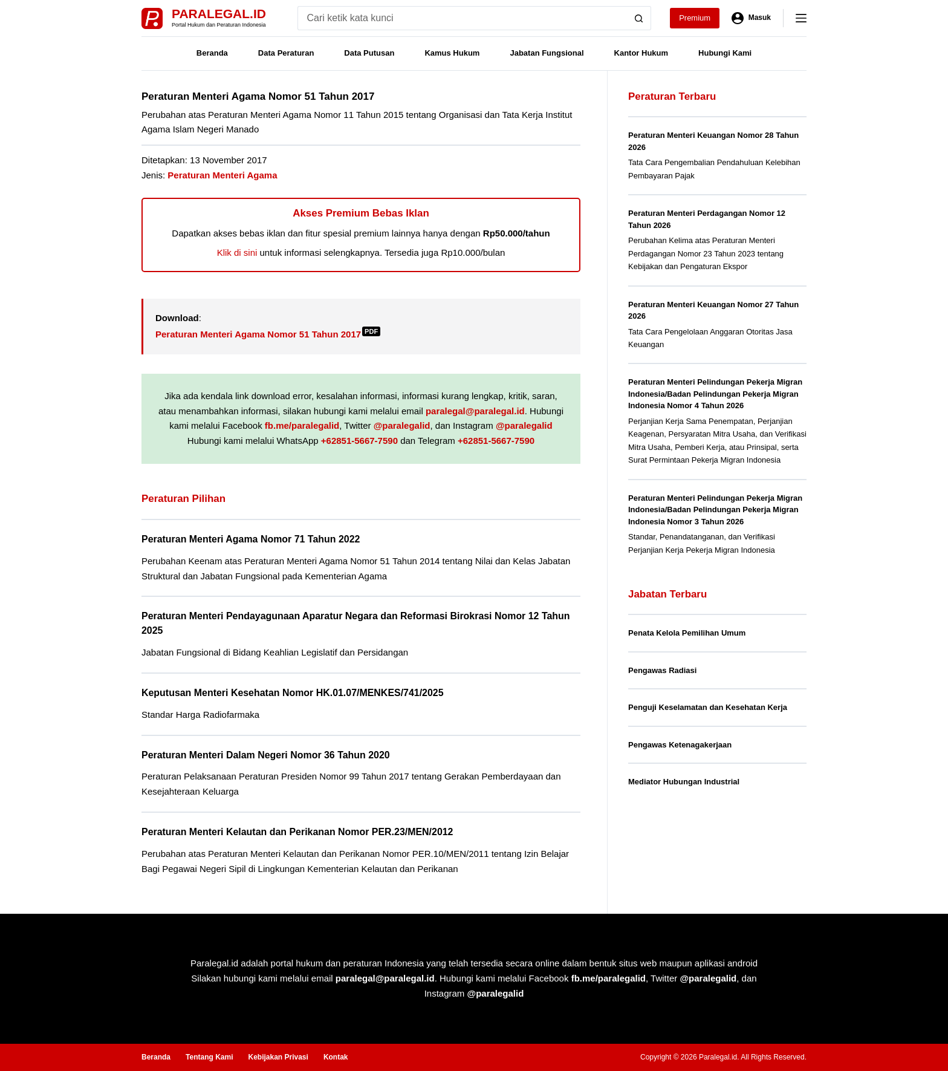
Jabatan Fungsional (546, 52)
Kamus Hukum (451, 52)
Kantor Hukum (641, 52)
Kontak (335, 1057)
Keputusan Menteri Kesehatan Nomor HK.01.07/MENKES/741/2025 (292, 693)
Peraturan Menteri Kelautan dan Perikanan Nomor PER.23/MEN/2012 (297, 832)
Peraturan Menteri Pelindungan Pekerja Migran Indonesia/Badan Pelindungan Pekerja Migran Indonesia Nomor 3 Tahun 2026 (715, 509)
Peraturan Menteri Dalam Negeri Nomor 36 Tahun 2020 (265, 755)
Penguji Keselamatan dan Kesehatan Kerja (707, 707)
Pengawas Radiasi (662, 670)
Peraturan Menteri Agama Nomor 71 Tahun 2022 (250, 539)
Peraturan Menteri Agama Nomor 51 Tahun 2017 (267, 334)
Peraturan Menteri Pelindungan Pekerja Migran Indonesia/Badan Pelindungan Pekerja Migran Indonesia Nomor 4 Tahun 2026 (715, 393)
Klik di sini (237, 252)
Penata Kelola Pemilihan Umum (686, 632)
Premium (694, 17)
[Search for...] (462, 18)
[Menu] (801, 18)
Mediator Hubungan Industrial (683, 781)
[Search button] (639, 18)
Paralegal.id (219, 14)
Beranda (212, 52)
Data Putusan (369, 52)
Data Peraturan (286, 52)
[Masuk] (751, 18)
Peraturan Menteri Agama (222, 175)
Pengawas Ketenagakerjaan (680, 744)
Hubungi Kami (725, 52)
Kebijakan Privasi (278, 1057)
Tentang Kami (209, 1057)
